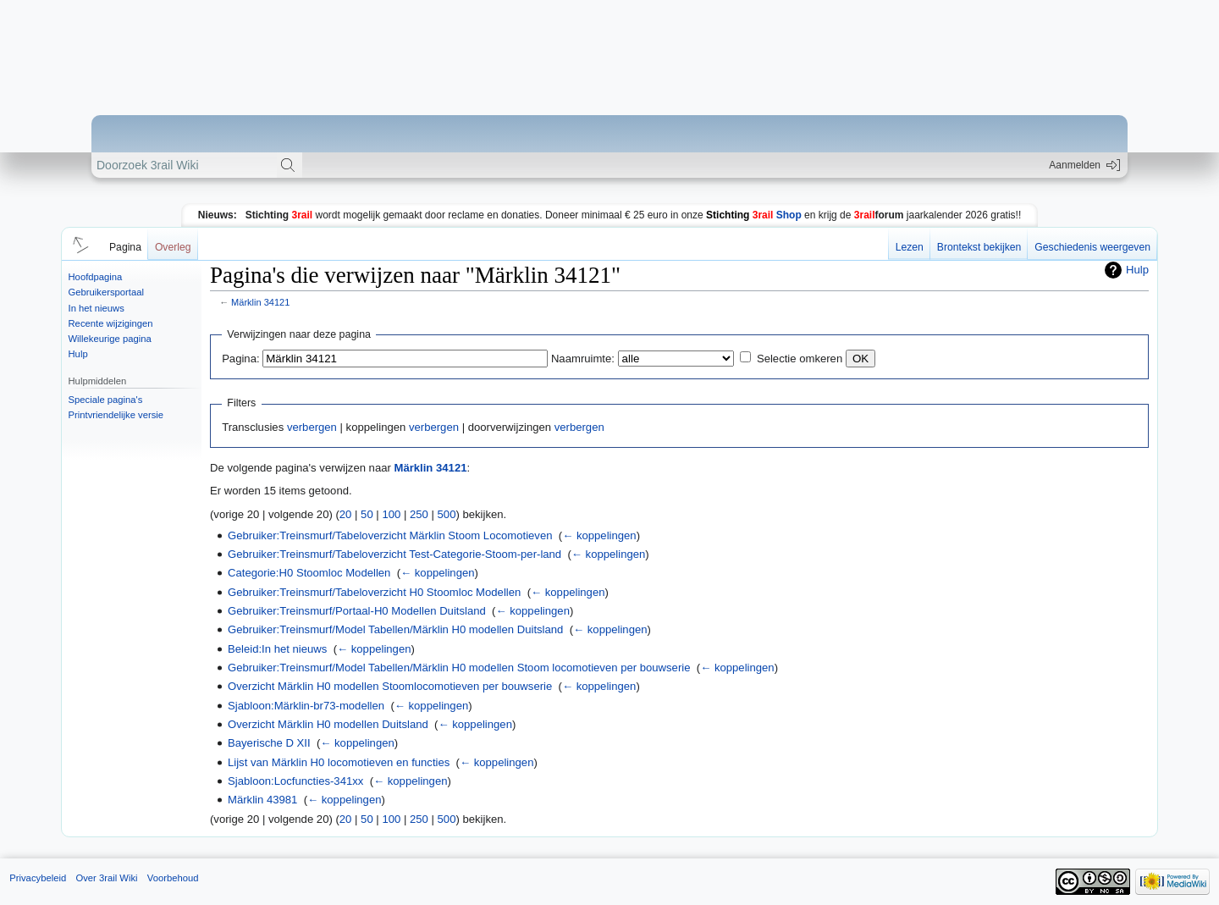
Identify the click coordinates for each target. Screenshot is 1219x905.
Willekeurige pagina (110, 339)
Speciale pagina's (106, 400)
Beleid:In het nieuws (277, 649)
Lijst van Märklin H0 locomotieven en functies (339, 762)
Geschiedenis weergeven (1092, 247)
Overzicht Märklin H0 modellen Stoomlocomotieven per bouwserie (390, 686)
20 (345, 514)
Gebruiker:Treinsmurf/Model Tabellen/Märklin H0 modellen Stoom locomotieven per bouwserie (459, 667)
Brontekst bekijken (979, 247)
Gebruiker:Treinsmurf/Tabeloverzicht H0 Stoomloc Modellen (374, 592)
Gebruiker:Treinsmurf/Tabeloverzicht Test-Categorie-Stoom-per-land (394, 554)
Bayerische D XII (269, 743)
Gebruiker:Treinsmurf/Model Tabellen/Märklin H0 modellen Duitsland (395, 629)
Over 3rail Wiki (106, 878)
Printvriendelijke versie (116, 415)
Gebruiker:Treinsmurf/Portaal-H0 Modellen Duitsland (357, 610)
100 (391, 514)
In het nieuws (96, 308)
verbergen (312, 427)
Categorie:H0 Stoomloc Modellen (309, 572)
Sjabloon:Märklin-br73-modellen (306, 705)
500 (447, 514)
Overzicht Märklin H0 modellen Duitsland (328, 724)
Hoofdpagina (96, 277)
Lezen (910, 247)
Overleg (173, 247)
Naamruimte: (583, 358)
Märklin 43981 (262, 799)
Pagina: (240, 358)
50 (367, 514)
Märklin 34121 (260, 302)
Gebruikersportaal (106, 292)
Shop (754, 215)
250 (419, 514)
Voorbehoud (173, 878)
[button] (78, 244)
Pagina (125, 247)
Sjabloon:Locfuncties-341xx (295, 781)
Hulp (78, 354)
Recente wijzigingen (111, 323)
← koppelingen (599, 535)
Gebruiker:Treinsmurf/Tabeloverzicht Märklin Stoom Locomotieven (390, 535)
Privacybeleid (37, 878)
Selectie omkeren (799, 358)
